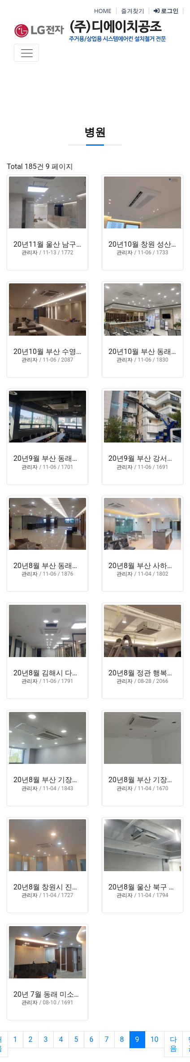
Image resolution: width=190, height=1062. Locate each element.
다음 (173, 1044)
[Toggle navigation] (26, 53)
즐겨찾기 (132, 11)
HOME (103, 11)
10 (155, 1039)
